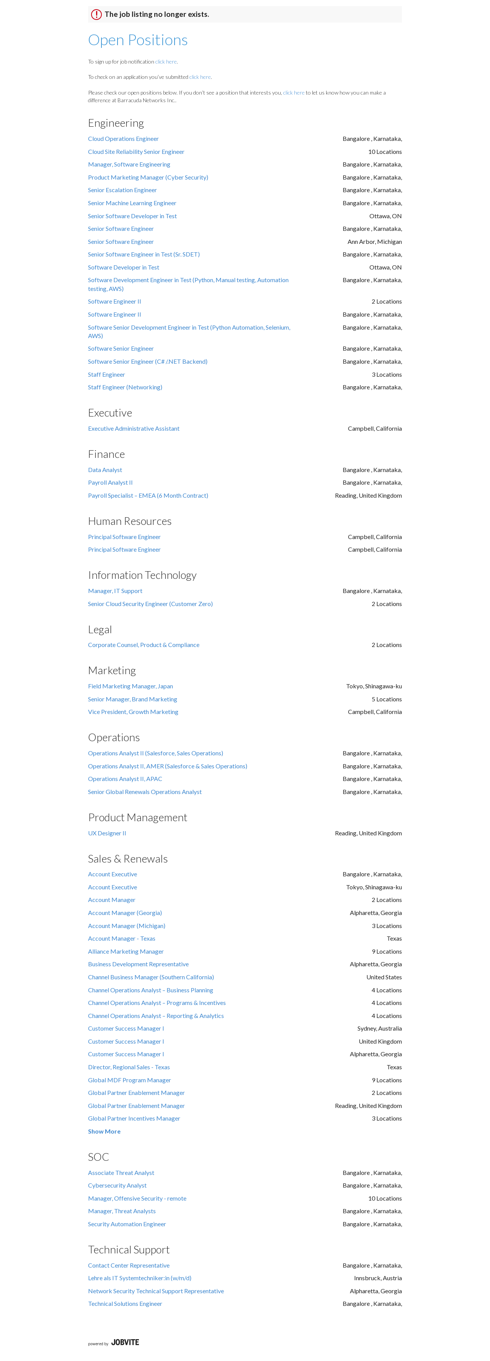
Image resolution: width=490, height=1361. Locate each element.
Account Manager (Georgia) (125, 912)
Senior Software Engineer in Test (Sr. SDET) (144, 254)
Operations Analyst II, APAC (125, 778)
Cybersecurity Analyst (117, 1185)
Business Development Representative (138, 963)
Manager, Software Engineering (129, 164)
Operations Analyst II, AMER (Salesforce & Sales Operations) (167, 766)
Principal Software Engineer (124, 536)
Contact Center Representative (129, 1265)
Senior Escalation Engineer (122, 189)
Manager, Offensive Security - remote (137, 1198)
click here (166, 61)
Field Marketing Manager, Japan (130, 685)
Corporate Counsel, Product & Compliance (143, 644)
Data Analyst (105, 469)
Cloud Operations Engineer (123, 138)
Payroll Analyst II (110, 482)
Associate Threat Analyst (121, 1172)
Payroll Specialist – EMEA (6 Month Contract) (148, 495)
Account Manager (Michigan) (126, 925)
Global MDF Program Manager (129, 1079)
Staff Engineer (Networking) (125, 386)
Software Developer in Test (123, 267)
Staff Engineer (106, 374)
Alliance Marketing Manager (126, 951)
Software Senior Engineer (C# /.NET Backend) (147, 361)
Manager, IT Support (115, 590)
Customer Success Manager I (126, 1028)
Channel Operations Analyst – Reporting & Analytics (156, 1015)
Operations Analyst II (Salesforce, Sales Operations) (155, 752)
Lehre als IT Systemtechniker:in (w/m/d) (139, 1277)
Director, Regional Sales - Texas (129, 1066)
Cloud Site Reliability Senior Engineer (136, 151)
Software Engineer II (114, 301)
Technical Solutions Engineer (125, 1303)
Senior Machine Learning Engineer (132, 202)
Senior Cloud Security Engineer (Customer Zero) (150, 603)
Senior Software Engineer (121, 228)
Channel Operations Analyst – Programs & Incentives (157, 1002)
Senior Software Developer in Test (132, 215)
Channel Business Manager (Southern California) (151, 976)
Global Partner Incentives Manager (134, 1118)
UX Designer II (107, 833)
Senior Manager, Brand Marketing (132, 699)
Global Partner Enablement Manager (136, 1092)
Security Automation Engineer (127, 1223)
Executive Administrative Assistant (134, 428)
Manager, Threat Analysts (122, 1210)
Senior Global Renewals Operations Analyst (145, 791)
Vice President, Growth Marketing (133, 711)
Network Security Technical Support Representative (156, 1290)
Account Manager (112, 899)
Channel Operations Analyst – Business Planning (150, 989)
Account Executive (112, 873)
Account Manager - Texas (121, 938)
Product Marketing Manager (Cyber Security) (148, 177)
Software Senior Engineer (121, 348)
